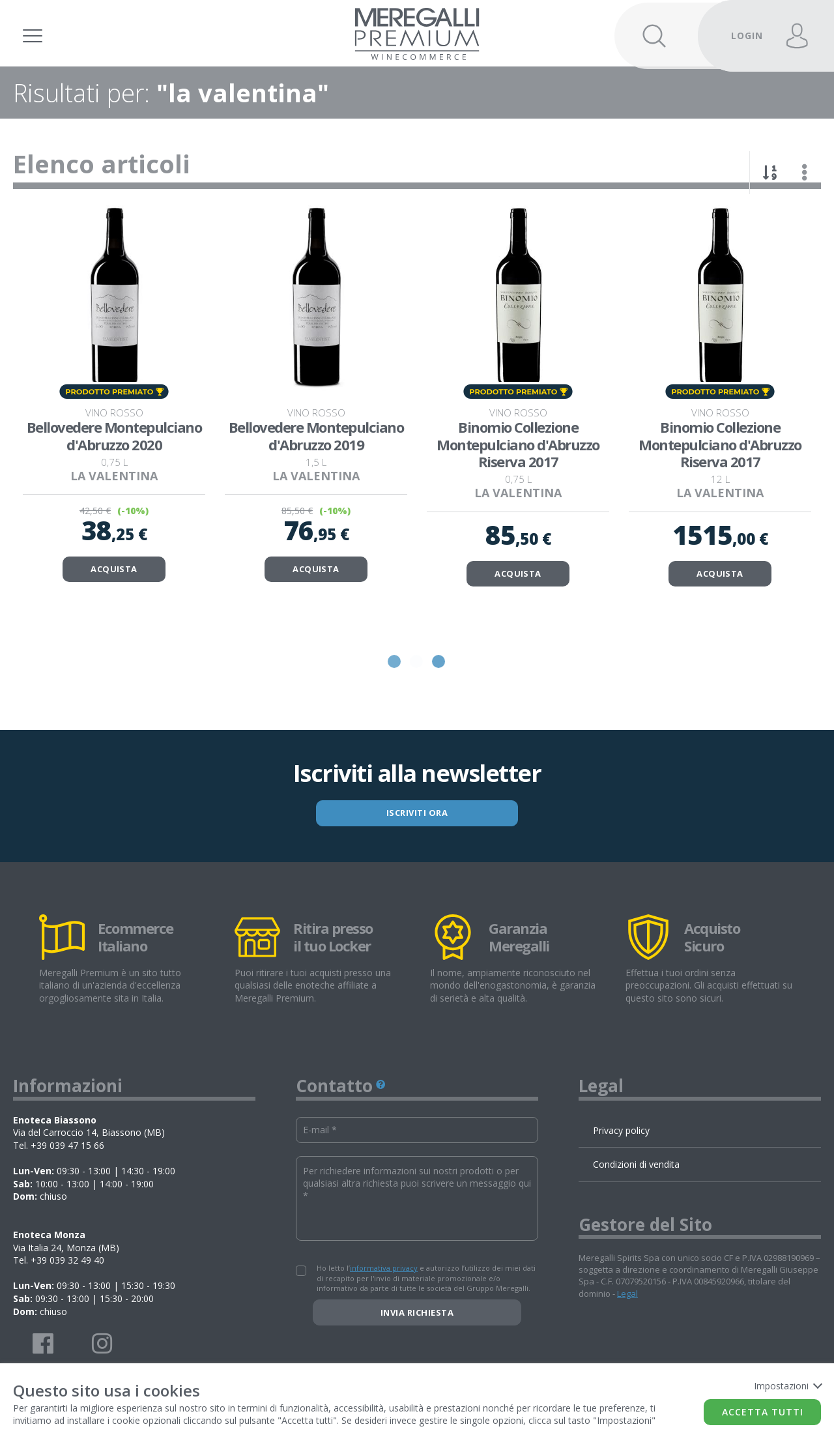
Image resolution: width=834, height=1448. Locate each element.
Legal (627, 1322)
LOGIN (747, 35)
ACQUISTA (114, 597)
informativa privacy (384, 1297)
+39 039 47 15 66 (67, 1174)
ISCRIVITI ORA (417, 842)
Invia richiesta (417, 1341)
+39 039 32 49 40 (67, 1289)
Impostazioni (787, 1386)
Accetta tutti (762, 1412)
